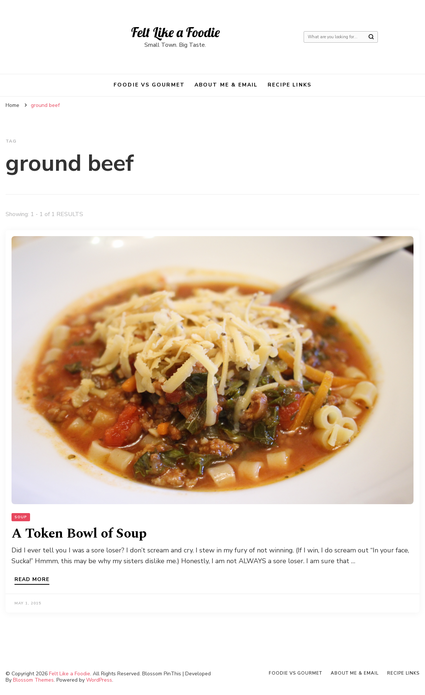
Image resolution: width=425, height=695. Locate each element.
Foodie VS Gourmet (149, 84)
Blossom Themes (33, 679)
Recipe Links (289, 84)
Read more (31, 580)
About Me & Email (226, 84)
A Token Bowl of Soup (79, 533)
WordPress (99, 679)
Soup (20, 517)
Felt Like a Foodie (175, 32)
